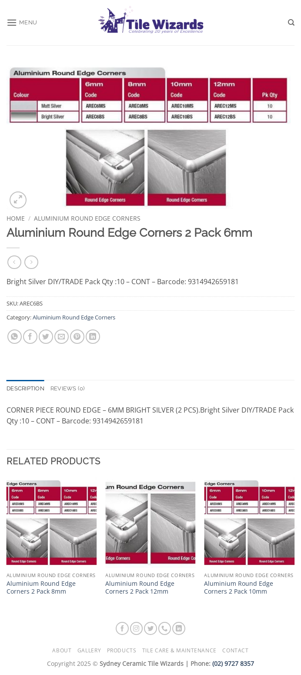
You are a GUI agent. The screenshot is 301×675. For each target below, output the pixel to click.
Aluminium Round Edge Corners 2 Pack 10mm (238, 588)
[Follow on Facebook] (122, 628)
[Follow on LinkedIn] (178, 628)
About (61, 650)
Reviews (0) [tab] (67, 388)
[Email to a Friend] (61, 336)
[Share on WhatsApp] (14, 336)
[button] (22, 22)
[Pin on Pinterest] (77, 336)
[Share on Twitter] (46, 336)
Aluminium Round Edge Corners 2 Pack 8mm (41, 588)
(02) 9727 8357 (233, 663)
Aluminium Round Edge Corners (87, 218)
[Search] (291, 22)
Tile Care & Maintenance (179, 650)
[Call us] (164, 628)
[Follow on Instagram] (136, 628)
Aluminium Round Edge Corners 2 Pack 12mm (139, 588)
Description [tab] (25, 388)
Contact (235, 650)
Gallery (89, 650)
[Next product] (14, 262)
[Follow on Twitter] (150, 628)
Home (16, 218)
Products (122, 650)
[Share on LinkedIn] (93, 336)
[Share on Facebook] (30, 336)
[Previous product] (31, 262)
